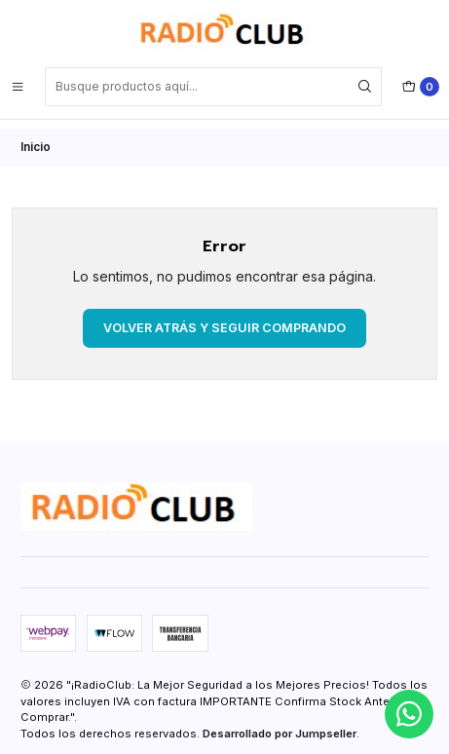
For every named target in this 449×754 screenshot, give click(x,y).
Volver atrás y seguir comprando (224, 318)
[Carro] (420, 86)
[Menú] (17, 87)
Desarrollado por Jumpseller (279, 725)
